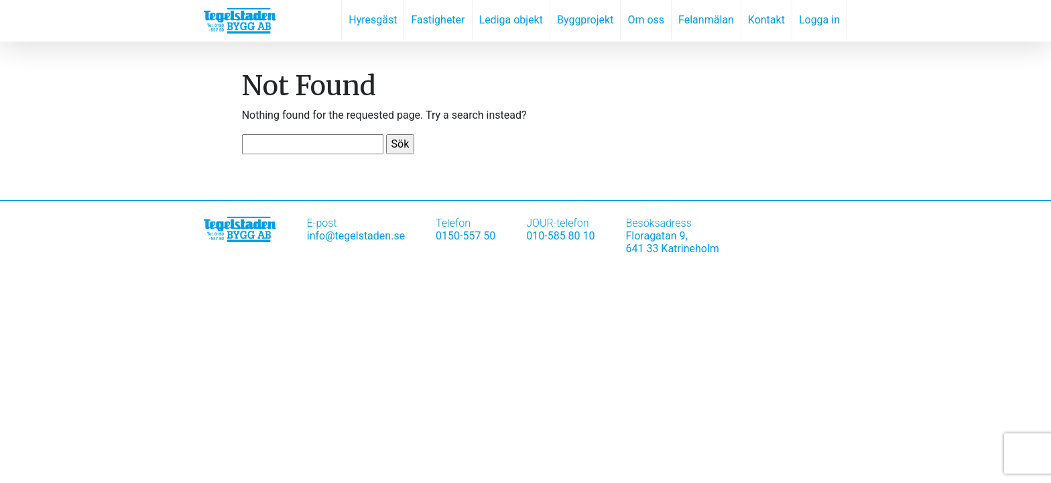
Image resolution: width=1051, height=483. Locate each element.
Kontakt (766, 19)
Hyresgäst (373, 19)
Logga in (819, 19)
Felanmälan (706, 19)
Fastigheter (438, 19)
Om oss (645, 19)
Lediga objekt (511, 19)
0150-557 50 (465, 235)
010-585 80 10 (560, 235)
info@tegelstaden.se (356, 235)
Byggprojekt (585, 19)
